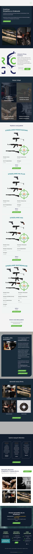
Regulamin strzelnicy (26, 548)
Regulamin (15, 548)
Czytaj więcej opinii (16, 462)
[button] (16, 168)
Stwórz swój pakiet (22, 370)
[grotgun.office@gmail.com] (16, 538)
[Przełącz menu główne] (31, 3)
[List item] (26, 544)
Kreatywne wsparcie (20, 552)
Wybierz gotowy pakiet (23, 373)
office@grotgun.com (23, 365)
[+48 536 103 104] (27, 538)
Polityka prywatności (20, 548)
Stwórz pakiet (5, 548)
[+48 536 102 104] (16, 536)
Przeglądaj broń (27, 471)
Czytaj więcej (27, 69)
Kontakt (12, 548)
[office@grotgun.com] (16, 540)
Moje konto (9, 548)
